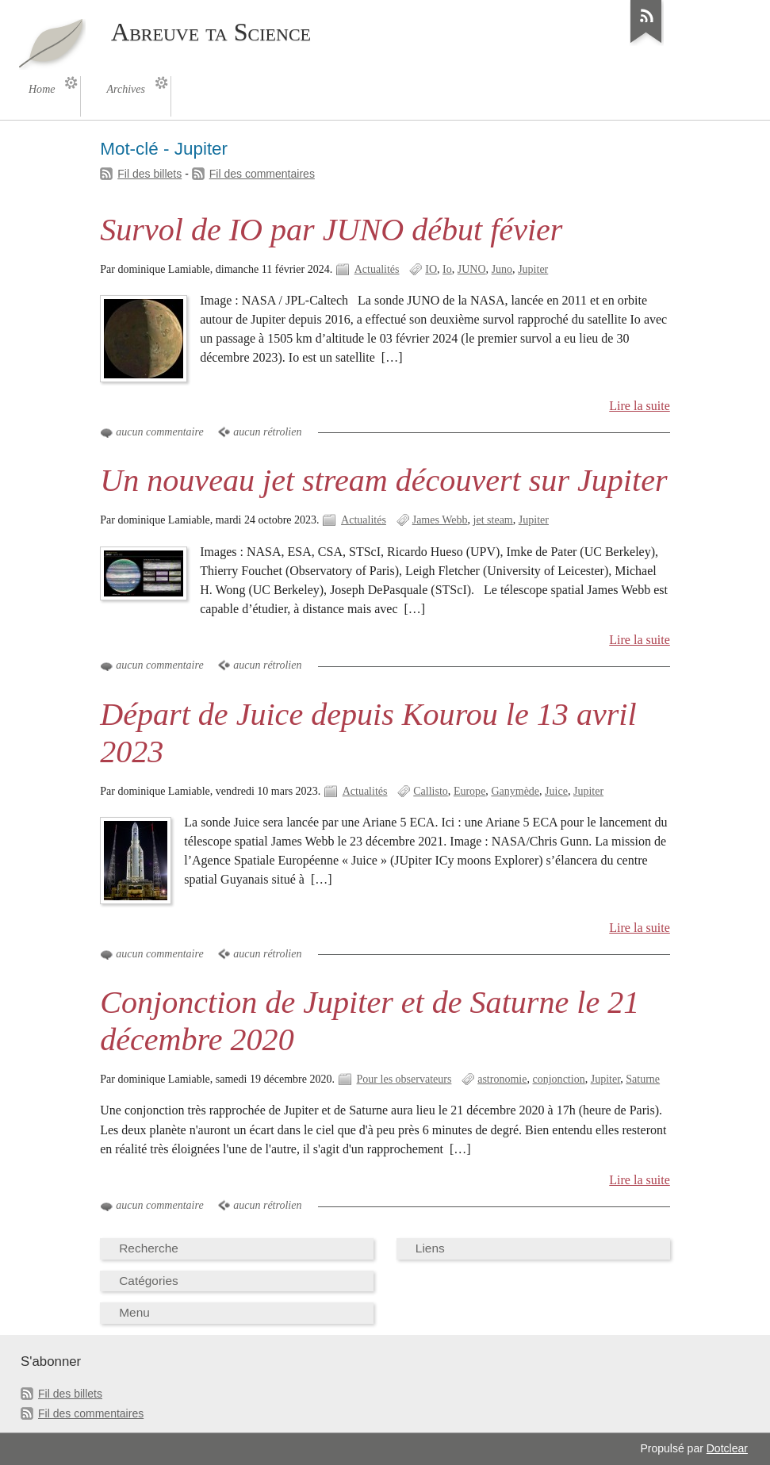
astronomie (502, 1079)
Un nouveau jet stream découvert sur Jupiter (383, 480)
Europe (469, 791)
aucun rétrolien (267, 432)
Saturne (643, 1079)
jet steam (493, 520)
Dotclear (727, 1448)
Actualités (377, 269)
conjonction (558, 1079)
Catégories (148, 1280)
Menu (134, 1312)
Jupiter (533, 269)
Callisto (430, 791)
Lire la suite (639, 405)
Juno (502, 269)
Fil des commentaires (262, 173)
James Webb (440, 520)
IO (431, 269)
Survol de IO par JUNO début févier (331, 229)
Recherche (148, 1248)
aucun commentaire (159, 432)
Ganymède (515, 791)
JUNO (472, 269)
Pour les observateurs (404, 1079)
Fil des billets (149, 173)
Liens (430, 1248)
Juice (556, 791)
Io (447, 269)
